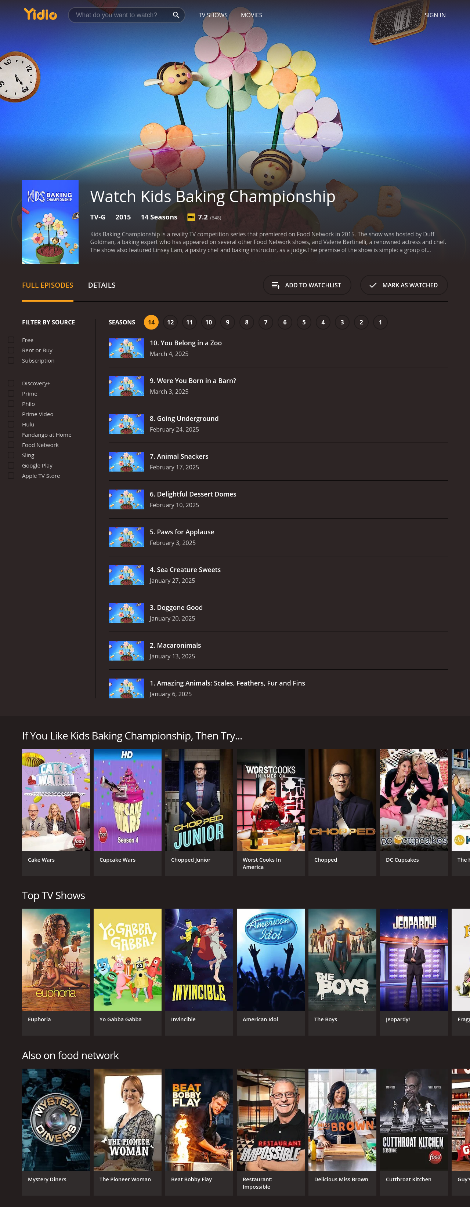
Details (102, 285)
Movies (252, 15)
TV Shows (213, 15)
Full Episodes (47, 285)
